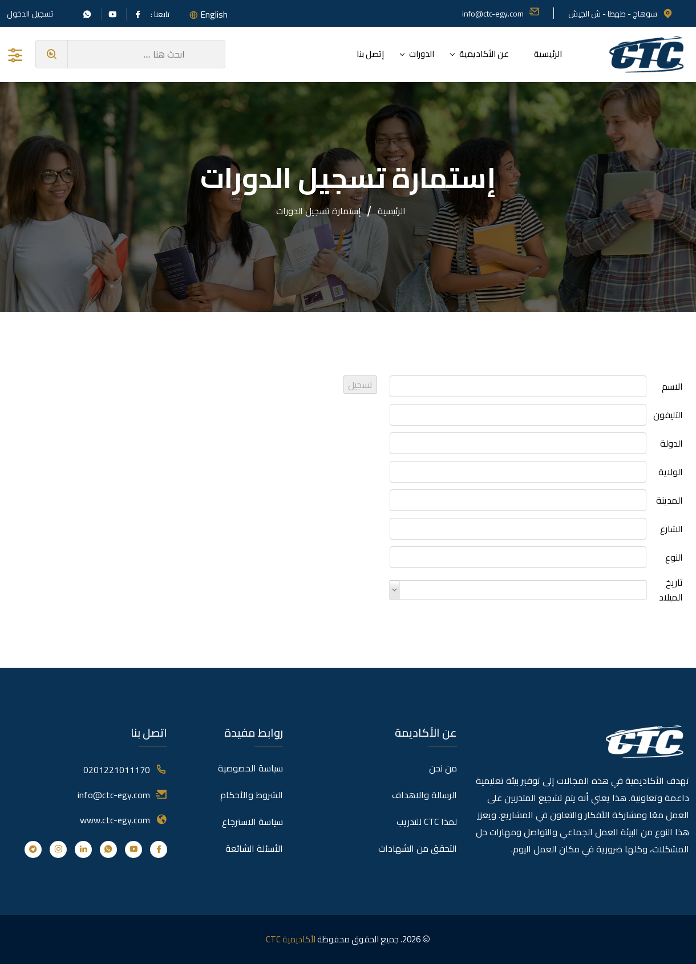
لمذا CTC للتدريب (426, 821)
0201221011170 (116, 769)
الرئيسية (548, 54)
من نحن (443, 768)
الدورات (421, 54)
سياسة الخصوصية (250, 768)
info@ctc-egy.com (501, 13)
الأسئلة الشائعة (254, 848)
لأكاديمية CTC (290, 939)
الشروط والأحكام (251, 794)
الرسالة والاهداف (424, 794)
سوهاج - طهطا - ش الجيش (620, 13)
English (214, 14)
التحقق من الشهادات (417, 848)
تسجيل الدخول (30, 14)
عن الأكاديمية (484, 54)
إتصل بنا (370, 54)
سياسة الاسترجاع (252, 821)
